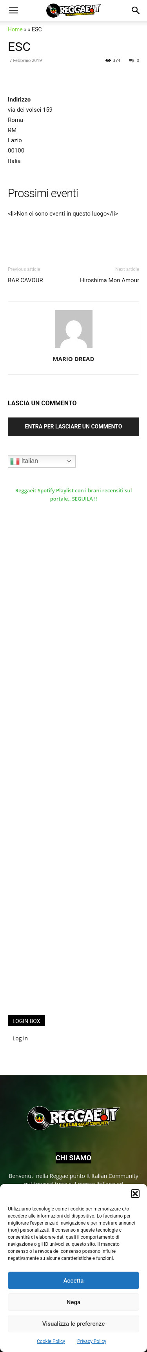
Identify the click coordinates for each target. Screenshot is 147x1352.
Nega (73, 1302)
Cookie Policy (51, 1341)
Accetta (74, 1280)
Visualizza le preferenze (73, 1323)
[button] (135, 1194)
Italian (24, 461)
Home (15, 29)
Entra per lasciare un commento (73, 426)
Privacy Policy (91, 1341)
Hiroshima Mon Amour (109, 280)
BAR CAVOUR (25, 280)
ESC (19, 46)
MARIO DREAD (73, 359)
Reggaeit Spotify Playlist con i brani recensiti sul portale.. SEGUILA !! (73, 494)
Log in (20, 1038)
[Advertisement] (66, 880)
